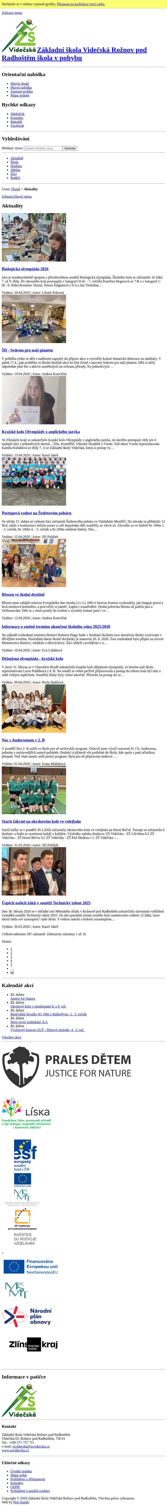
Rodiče (15, 178)
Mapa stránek (19, 95)
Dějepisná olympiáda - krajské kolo (32, 658)
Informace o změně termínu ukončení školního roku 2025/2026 (56, 626)
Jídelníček (17, 114)
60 (12, 972)
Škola (14, 162)
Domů (15, 189)
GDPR (15, 1487)
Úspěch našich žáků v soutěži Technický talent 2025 (46, 903)
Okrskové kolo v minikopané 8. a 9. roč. (38, 1006)
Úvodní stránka (21, 1471)
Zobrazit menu (12, 13)
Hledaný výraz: (12, 148)
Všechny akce (11, 1037)
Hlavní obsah (19, 83)
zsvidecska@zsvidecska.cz (31, 1446)
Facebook (17, 125)
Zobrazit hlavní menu (17, 196)
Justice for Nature (22, 998)
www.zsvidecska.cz (15, 1450)
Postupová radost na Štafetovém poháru (36, 513)
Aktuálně (16, 158)
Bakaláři (16, 122)
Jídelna (15, 170)
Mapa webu (18, 1475)
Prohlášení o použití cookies (30, 1491)
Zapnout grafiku (21, 91)
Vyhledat (69, 148)
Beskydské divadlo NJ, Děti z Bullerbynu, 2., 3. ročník (48, 1014)
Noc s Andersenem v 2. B (23, 740)
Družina (16, 166)
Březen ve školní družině (23, 594)
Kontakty (16, 118)
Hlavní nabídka (21, 87)
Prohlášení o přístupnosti (27, 1479)
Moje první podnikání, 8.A (29, 1022)
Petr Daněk (21, 1502)
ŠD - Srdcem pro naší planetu (27, 350)
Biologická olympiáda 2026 (25, 269)
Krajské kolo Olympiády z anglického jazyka (41, 431)
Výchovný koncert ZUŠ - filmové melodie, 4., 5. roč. (47, 1030)
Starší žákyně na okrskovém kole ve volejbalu (41, 821)
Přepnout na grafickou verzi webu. (81, 4)
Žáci (13, 174)
